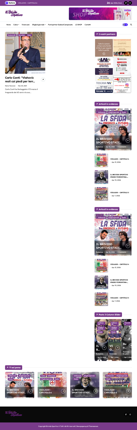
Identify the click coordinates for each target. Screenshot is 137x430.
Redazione (99, 147)
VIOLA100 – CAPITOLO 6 (119, 159)
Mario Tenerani (10, 86)
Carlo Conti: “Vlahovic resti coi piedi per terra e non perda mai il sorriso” (20, 83)
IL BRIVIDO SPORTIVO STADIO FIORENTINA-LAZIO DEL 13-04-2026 (119, 177)
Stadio (124, 112)
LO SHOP (78, 25)
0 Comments (121, 147)
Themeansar (93, 426)
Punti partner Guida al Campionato (60, 25)
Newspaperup (81, 426)
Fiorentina (21, 35)
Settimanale (102, 112)
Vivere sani (25, 25)
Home (8, 25)
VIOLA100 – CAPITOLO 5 (119, 193)
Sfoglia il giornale (39, 25)
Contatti (88, 25)
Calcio (16, 25)
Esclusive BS (12, 35)
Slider (29, 35)
